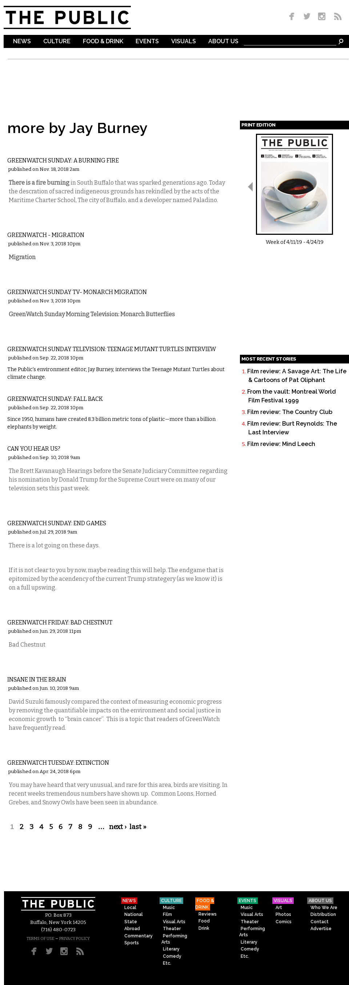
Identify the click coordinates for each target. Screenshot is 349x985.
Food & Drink (103, 42)
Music (169, 907)
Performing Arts (174, 939)
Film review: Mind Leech (281, 444)
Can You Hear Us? (33, 448)
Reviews (207, 914)
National (133, 914)
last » (138, 827)
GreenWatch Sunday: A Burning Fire (63, 160)
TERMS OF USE (40, 938)
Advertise (321, 928)
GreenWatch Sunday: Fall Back (55, 398)
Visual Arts (174, 921)
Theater (172, 928)
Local (20, 148)
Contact (319, 921)
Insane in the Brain (36, 679)
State (130, 921)
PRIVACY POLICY (74, 938)
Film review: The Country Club (289, 412)
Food (204, 921)
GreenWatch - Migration (45, 235)
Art (279, 907)
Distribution (323, 914)
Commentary (30, 387)
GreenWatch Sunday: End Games (56, 523)
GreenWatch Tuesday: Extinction (58, 762)
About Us (223, 42)
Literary (171, 949)
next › (118, 827)
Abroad (132, 928)
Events (147, 42)
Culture (57, 42)
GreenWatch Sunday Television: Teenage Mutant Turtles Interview (111, 349)
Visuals (183, 42)
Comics (284, 921)
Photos (283, 914)
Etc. (16, 337)
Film (167, 914)
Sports (131, 942)
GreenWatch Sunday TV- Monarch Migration (77, 292)
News (22, 42)
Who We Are (323, 907)
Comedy (172, 956)
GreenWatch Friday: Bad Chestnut (59, 622)
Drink (203, 928)
